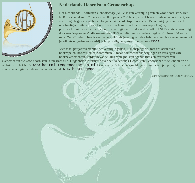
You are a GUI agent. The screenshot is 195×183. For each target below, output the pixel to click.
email (156, 41)
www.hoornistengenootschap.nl (64, 65)
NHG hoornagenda (80, 69)
